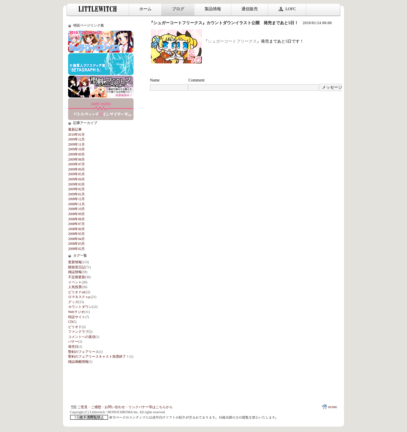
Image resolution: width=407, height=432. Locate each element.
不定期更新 (76, 277)
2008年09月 (76, 214)
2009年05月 (76, 174)
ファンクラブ (78, 331)
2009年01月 (76, 194)
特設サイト (76, 317)
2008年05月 (76, 234)
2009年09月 (76, 154)
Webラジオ (76, 312)
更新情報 (75, 262)
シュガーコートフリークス (232, 41)
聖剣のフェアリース (83, 352)
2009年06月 (76, 169)
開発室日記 (76, 267)
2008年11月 (76, 204)
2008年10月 (76, 209)
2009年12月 (76, 139)
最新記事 (75, 129)
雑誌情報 (75, 272)
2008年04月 (76, 239)
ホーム (145, 8)
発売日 (73, 346)
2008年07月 (76, 224)
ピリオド (75, 327)
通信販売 (249, 8)
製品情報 (213, 8)
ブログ (178, 8)
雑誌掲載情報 (78, 361)
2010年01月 (76, 134)
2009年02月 (76, 189)
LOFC (287, 9)
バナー (73, 341)
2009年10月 (76, 149)
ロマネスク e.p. (79, 297)
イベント (75, 282)
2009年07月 (76, 164)
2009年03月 (76, 184)
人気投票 (75, 287)
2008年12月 (76, 199)
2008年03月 (76, 243)
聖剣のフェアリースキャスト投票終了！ (98, 356)
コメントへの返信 (81, 337)
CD (70, 322)
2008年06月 (76, 229)
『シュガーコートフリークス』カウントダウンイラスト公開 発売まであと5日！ (223, 22)
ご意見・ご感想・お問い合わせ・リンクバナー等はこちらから (121, 407)
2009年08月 (76, 159)
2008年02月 (76, 249)
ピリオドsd (76, 292)
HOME (329, 407)
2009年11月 (76, 144)
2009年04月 (76, 179)
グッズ (73, 302)
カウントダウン (80, 307)
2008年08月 (76, 219)
